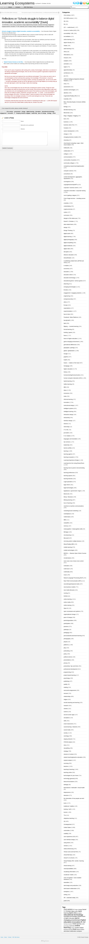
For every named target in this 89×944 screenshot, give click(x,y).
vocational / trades (69, 874)
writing (65, 894)
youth (65, 900)
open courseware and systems (72, 611)
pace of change (28, 26)
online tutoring (67, 605)
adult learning (67, 48)
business (66, 122)
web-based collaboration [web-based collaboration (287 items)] (70, 931)
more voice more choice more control (74, 561)
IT (14, 113)
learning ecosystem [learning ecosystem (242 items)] (68, 923)
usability (66, 833)
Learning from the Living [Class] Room (74, 463)
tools (65, 803)
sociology (66, 736)
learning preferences (69, 472)
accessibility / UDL (69, 33)
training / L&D (67, 809)
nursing (66, 593)
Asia (65, 83)
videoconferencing (69, 848)
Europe (66, 305)
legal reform (67, 484)
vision (54, 113)
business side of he (69, 125)
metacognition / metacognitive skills (73, 529)
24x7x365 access (68, 18)
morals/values (67, 558)
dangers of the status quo (70, 218)
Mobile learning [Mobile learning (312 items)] (76, 924)
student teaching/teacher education (73, 757)
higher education (68, 369)
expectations (67, 308)
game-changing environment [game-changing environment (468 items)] (72, 919)
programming (67, 672)
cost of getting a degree (70, 195)
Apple (65, 67)
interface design (68, 420)
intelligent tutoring (68, 411)
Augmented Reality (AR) (70, 96)
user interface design (69, 839)
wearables (66, 882)
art (64, 76)
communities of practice (70, 160)
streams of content (69, 754)
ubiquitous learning (69, 818)
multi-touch (67, 568)
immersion (66, 393)
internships (67, 426)
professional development (70, 669)
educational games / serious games (73, 280)
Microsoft (66, 538)
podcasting (67, 651)
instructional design (69, 405)
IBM (65, 387)
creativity (66, 203)
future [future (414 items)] (80, 916)
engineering (67, 296)
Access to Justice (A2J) (70, 30)
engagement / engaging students (72, 293)
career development (69, 131)
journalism (66, 432)
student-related (68, 760)
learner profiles (68, 448)
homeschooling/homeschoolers (72, 375)
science (66, 711)
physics (66, 641)
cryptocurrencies (68, 209)
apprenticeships (68, 70)
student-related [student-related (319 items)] (79, 927)
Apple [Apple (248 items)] (76, 909)
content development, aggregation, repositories (73, 177)
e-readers (66, 265)
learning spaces (68, 475)
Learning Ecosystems (17, 3)
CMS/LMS (66, 148)
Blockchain (67, 112)
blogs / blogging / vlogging (71, 115)
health (65, 359)
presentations (67, 660)
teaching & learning (69, 769)
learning (66, 451)
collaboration (67, 151)
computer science (68, 170)
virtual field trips (68, 854)
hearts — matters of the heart (71, 363)
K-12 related (67, 435)
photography (67, 638)
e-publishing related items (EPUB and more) (74, 261)
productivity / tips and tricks (71, 666)
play (65, 647)
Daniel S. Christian (69, 221)
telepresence (67, 792)
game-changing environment (71, 341)
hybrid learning (68, 381)
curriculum (66, 215)
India (65, 396)
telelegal (66, 784)
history (65, 372)
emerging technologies (70, 287)
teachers (66, 766)
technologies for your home (71, 775)
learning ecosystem (69, 457)
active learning (67, 39)
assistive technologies (69, 89)
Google (66, 353)
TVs (65, 815)
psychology (67, 678)
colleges (66, 154)
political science (68, 657)
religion (66, 699)
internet (66, 423)
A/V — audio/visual (69, 27)
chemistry (66, 140)
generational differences (70, 344)
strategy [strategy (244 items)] (72, 927)
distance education (69, 254)
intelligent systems (69, 408)
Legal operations (68, 481)
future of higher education (70, 338)
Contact (18, 7)
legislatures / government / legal (72, 490)
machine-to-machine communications (74, 506)
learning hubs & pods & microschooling (74, 468)
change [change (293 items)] (80, 909)
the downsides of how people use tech (74, 798)
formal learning (68, 329)
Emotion (66, 290)
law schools (67, 442)
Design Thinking (68, 230)
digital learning (29, 24)
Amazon (66, 57)
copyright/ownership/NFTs (71, 184)
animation (66, 63)
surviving (66, 763)
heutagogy (66, 366)
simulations (67, 717)
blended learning (68, 109)
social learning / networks (70, 727)
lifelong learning (68, 500)
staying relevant (68, 739)
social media (67, 730)
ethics (65, 302)
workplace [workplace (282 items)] (79, 931)
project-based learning (70, 675)
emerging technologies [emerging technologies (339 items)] (70, 916)
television (66, 795)
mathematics (67, 516)
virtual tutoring (67, 865)
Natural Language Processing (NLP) (73, 578)
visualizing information (70, 871)
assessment (19, 24)
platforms (66, 644)
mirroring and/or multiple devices (72, 541)
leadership (22, 26)
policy (65, 654)
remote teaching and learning (71, 702)
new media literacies (69, 590)
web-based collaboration (70, 888)
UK (64, 821)
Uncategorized (67, 824)
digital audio (67, 233)
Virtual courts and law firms (71, 851)
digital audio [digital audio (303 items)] (74, 911)
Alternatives (67, 54)
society (65, 733)
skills (65, 720)
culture (65, 212)
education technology (42, 24)
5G (64, 24)
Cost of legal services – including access (74, 198)
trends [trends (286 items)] (78, 929)
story (65, 745)
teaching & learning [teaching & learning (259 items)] (68, 929)
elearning (66, 283)
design (65, 227)
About (10, 7)
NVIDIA (66, 596)
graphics (66, 356)
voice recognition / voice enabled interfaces (72, 878)
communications (68, 157)
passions (66, 626)
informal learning (68, 399)
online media (67, 602)
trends (65, 812)
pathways (66, 629)
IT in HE (17, 26)
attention (66, 93)
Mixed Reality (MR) (69, 544)
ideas (65, 390)
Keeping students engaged (23, 113)
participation (67, 623)
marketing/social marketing (71, 510)
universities (67, 830)
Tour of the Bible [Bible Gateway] (9, 12)
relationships (67, 696)
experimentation (68, 311)
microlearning (67, 535)
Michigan (66, 532)
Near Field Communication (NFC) (73, 581)
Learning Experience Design (71, 460)
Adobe (65, 45)
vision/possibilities (40, 26)
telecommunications (69, 781)
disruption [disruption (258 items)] (79, 913)
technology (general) (69, 778)
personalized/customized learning (73, 635)
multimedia (67, 571)
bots (65, 118)
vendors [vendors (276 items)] (82, 929)
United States (67, 827)
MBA (65, 520)
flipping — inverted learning (71, 326)
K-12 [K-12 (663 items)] (83, 922)
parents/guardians (68, 620)
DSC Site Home (28, 7)
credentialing (67, 206)
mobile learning (68, 547)
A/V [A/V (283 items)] (74, 909)
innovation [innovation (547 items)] (76, 922)
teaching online (68, 772)
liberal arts (66, 494)
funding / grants (68, 332)
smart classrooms (68, 723)
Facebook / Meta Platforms (71, 317)
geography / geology (69, 347)
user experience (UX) (69, 836)
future (65, 335)
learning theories (68, 478)
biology (65, 106)
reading (66, 687)
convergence (67, 181)
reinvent (66, 693)
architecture (67, 73)
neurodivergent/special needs (71, 584)
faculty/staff (67, 320)
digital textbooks (68, 245)
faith (65, 323)
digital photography (69, 239)
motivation (66, 565)
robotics (66, 708)
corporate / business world (71, 187)
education (66, 271)
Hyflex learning (68, 384)
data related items (68, 224)
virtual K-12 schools (69, 858)
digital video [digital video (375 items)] (73, 913)
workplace (66, 891)
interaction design (68, 414)
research (66, 705)
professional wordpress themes (45, 941)
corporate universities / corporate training (75, 190)
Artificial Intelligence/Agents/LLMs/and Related (74, 79)
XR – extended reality (69, 897)
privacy (65, 663)
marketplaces (67, 513)
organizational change (69, 614)
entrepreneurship (68, 299)
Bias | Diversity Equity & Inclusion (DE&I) (74, 102)
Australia (66, 99)
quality (65, 684)
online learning (68, 599)
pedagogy (66, 632)
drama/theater (67, 258)
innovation (13, 26)
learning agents (68, 454)
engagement (3, 113)
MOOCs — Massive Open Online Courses (75, 553)
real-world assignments (70, 690)
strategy (34, 26)
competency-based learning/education (74, 166)
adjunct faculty (67, 42)
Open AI (66, 608)
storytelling (66, 748)
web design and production (71, 885)
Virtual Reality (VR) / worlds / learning (74, 861)
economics (66, 268)
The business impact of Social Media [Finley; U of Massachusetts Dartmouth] (39, 12)
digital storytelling (68, 242)
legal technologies (68, 487)
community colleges (69, 163)
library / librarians (68, 497)
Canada (66, 128)
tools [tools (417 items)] (74, 929)
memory (66, 526)
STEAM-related (68, 742)
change (24, 24)
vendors (66, 845)
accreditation (67, 36)
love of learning (68, 503)
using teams (67, 842)
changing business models (71, 137)
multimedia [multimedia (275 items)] (71, 925)
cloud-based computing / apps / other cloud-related (74, 143)
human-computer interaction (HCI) (73, 378)
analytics (66, 60)
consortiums (67, 173)
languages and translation (71, 439)
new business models (69, 587)
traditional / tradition (69, 806)
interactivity (67, 417)
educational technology (48, 111)
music (65, 575)
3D (64, 21)
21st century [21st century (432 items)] (68, 909)
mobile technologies (69, 550)
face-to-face (67, 314)
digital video (67, 248)
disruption (35, 24)
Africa (65, 51)
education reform (68, 274)
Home (2, 937)
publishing (66, 681)
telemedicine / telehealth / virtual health (74, 787)
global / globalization (69, 350)
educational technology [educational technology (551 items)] (73, 915)
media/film (66, 523)
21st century (13, 24)
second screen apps (69, 714)
